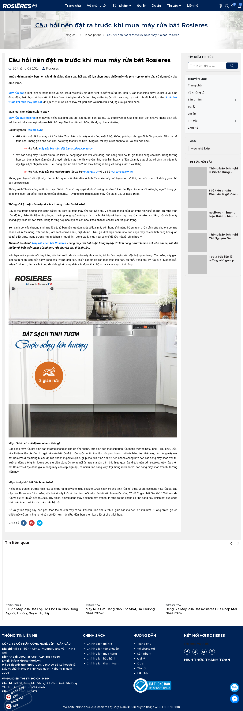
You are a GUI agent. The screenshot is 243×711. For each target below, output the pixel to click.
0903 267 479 (18, 692)
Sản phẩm (121, 5)
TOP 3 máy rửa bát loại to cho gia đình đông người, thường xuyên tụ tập (42, 611)
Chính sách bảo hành (101, 658)
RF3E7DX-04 (91, 171)
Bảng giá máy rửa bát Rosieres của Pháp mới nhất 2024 (201, 611)
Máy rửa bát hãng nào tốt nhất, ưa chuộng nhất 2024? (120, 611)
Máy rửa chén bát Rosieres (49, 243)
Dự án (156, 5)
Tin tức (173, 5)
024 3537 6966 (49, 656)
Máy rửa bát (16, 92)
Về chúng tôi (97, 5)
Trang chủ (73, 5)
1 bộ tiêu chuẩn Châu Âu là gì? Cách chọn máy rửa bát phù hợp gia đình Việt (223, 192)
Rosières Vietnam (196, 643)
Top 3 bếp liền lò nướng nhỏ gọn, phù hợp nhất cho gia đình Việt (223, 258)
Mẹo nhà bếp (200, 148)
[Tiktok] (195, 652)
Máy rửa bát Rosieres (22, 117)
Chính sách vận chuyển (103, 648)
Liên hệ (192, 5)
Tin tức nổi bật (200, 161)
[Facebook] (187, 652)
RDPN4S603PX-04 (122, 171)
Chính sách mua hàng (102, 653)
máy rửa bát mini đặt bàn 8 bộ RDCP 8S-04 (66, 148)
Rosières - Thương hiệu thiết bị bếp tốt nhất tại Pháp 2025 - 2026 (223, 214)
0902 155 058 (27, 656)
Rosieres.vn (34, 129)
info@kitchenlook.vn (26, 660)
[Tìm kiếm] (232, 65)
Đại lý (141, 5)
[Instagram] (212, 652)
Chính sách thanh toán (102, 663)
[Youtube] (204, 652)
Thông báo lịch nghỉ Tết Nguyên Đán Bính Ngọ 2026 (223, 236)
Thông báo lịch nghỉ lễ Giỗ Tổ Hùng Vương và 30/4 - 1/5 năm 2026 (223, 170)
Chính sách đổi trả (99, 643)
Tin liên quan (18, 542)
